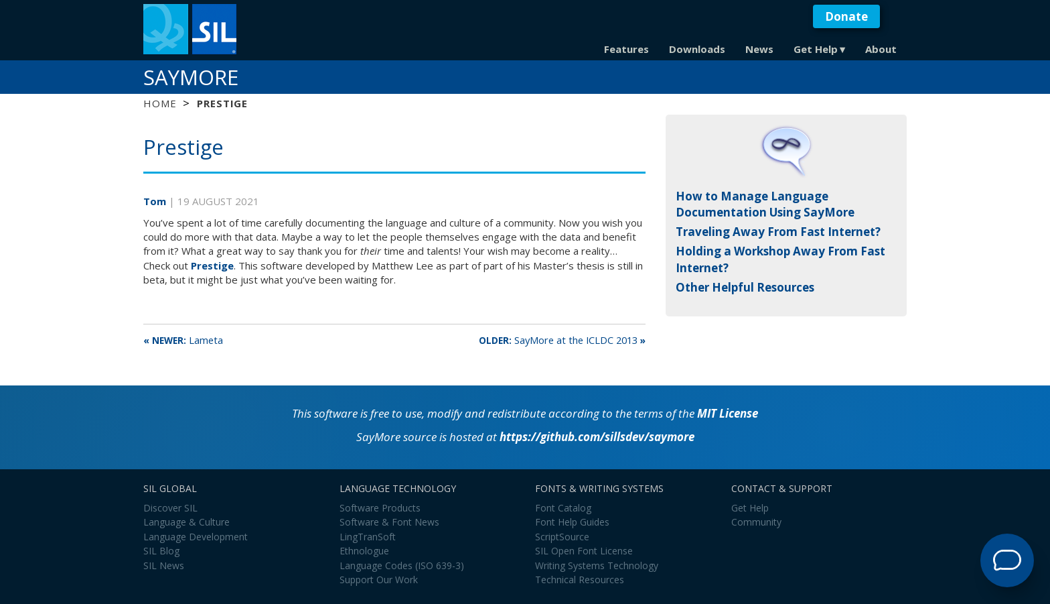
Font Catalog (563, 507)
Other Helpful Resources (745, 287)
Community (756, 522)
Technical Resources (579, 579)
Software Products (380, 507)
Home (159, 103)
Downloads (697, 49)
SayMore (190, 77)
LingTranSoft (368, 536)
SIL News (163, 565)
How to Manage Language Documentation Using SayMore (765, 204)
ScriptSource (562, 536)
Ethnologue (364, 550)
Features (626, 49)
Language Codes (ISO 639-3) (402, 565)
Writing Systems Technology (596, 565)
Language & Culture (186, 522)
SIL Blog (161, 550)
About (881, 49)
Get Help (816, 49)
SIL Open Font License (584, 550)
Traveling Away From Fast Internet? (778, 231)
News (759, 49)
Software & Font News (389, 522)
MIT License (727, 413)
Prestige (212, 265)
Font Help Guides (572, 522)
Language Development (195, 536)
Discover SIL (170, 507)
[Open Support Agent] (1007, 560)
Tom (156, 201)
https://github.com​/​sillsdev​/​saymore (597, 436)
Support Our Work (379, 579)
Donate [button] (846, 16)
